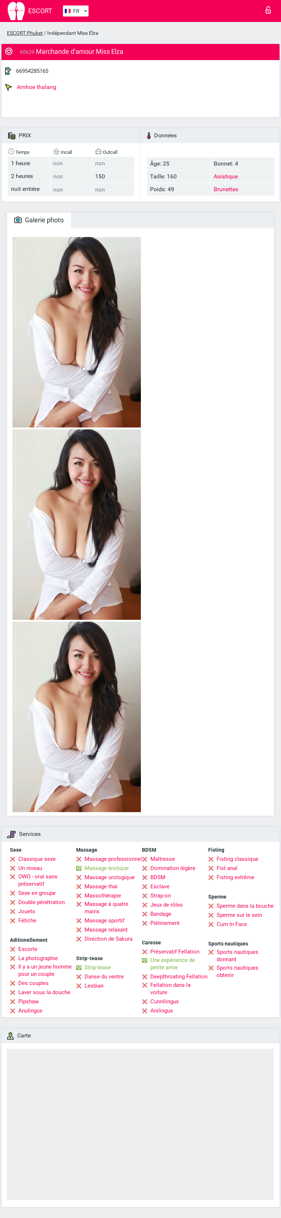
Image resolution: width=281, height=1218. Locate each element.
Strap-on (160, 895)
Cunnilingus (164, 1001)
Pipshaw (28, 1001)
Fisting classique (237, 859)
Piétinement (165, 923)
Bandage (160, 914)
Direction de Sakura (108, 939)
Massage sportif (104, 920)
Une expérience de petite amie (172, 964)
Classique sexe (37, 859)
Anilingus (161, 1010)
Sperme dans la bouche (245, 906)
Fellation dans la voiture (170, 989)
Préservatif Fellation (174, 951)
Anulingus (30, 1010)
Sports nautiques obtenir (237, 971)
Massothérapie (103, 895)
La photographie (38, 958)
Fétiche (27, 920)
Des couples (33, 983)
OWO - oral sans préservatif (37, 880)
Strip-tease (98, 967)
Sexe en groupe (37, 893)
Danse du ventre (104, 976)
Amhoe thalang (30, 87)
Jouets (26, 911)
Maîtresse (162, 859)
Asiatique (226, 176)
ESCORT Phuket (25, 33)
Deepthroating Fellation (178, 976)
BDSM (157, 877)
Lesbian (94, 985)
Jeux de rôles (166, 905)
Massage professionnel (113, 859)
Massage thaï (101, 886)
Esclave (159, 886)
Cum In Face (232, 924)
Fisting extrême (235, 877)
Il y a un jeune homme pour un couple (45, 970)
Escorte (27, 949)
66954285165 (32, 71)
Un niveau (30, 868)
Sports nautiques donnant (237, 956)
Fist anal (227, 868)
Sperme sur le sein (239, 915)
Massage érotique (107, 868)
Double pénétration (41, 902)
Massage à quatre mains (106, 908)
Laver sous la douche (44, 992)
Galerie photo (39, 220)
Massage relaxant (106, 929)
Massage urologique (110, 877)
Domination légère (172, 868)
